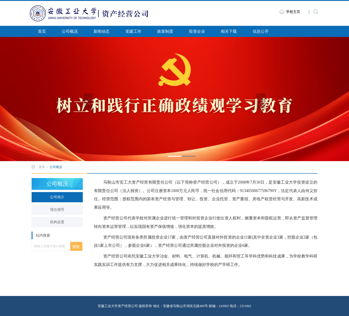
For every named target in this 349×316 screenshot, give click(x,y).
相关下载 (229, 31)
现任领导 (57, 209)
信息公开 (261, 31)
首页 (42, 31)
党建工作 (133, 31)
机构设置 (57, 222)
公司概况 (70, 31)
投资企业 (197, 31)
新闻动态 (101, 31)
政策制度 (165, 31)
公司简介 (57, 197)
